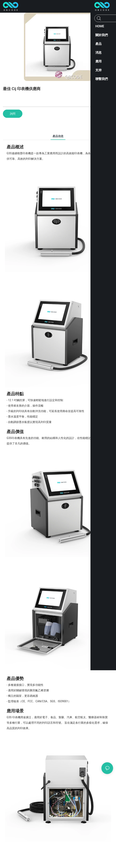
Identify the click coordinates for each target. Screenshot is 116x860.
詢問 (12, 113)
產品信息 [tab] (58, 136)
